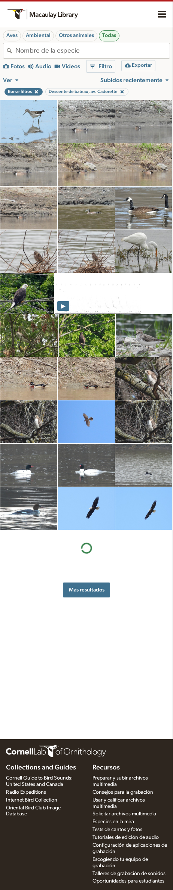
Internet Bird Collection (31, 800)
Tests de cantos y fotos (117, 829)
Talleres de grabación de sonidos (129, 873)
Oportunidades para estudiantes (128, 881)
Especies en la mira (113, 821)
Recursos (106, 767)
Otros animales (76, 35)
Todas (109, 35)
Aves (12, 35)
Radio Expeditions (26, 792)
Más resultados (86, 590)
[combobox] (92, 50)
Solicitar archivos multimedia (124, 813)
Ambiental (38, 35)
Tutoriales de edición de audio (125, 837)
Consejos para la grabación (122, 792)
